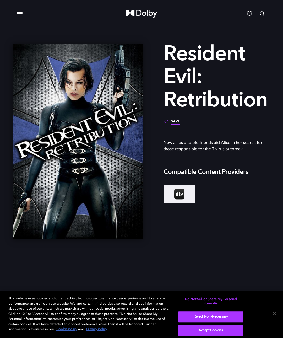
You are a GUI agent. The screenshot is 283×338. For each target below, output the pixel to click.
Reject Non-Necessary (211, 317)
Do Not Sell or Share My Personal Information (211, 301)
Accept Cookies (211, 330)
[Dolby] (141, 13)
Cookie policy (66, 329)
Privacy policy (96, 329)
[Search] (262, 13)
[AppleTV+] (179, 194)
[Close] (274, 313)
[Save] (172, 123)
